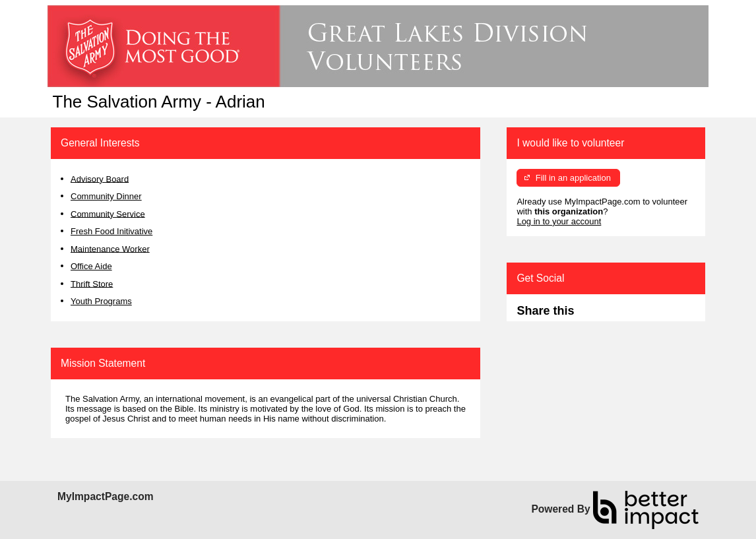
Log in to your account (559, 221)
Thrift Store (92, 283)
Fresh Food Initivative (111, 231)
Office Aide (91, 266)
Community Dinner (106, 196)
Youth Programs (101, 301)
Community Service (108, 213)
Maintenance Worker (110, 248)
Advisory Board (100, 178)
